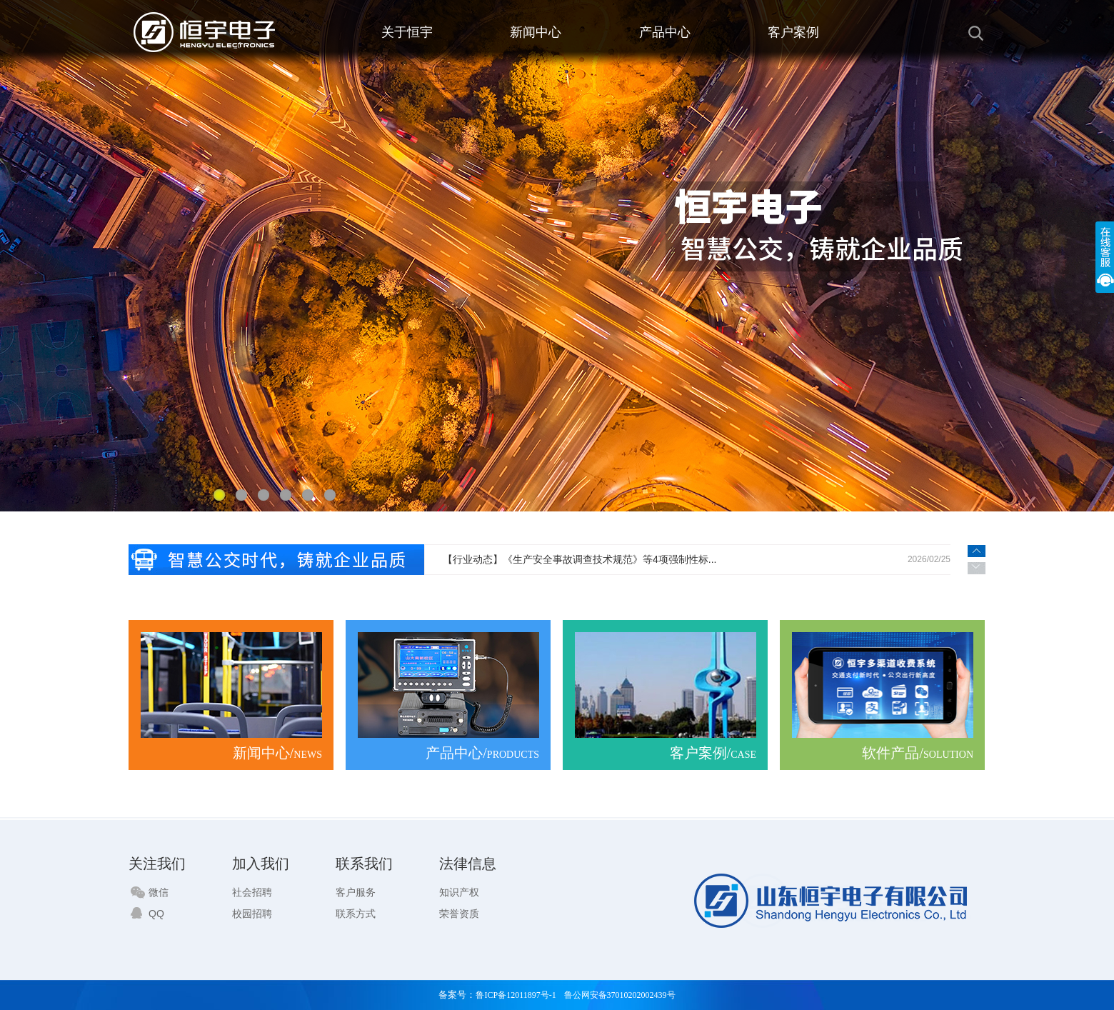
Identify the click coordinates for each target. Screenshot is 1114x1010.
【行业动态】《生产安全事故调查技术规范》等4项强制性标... (579, 559)
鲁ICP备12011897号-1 (516, 995)
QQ (147, 913)
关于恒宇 (407, 32)
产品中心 (665, 32)
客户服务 (356, 892)
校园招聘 (252, 913)
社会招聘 (252, 892)
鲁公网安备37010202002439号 (620, 995)
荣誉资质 (459, 913)
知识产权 (459, 892)
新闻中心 (535, 32)
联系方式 (356, 913)
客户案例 (793, 32)
